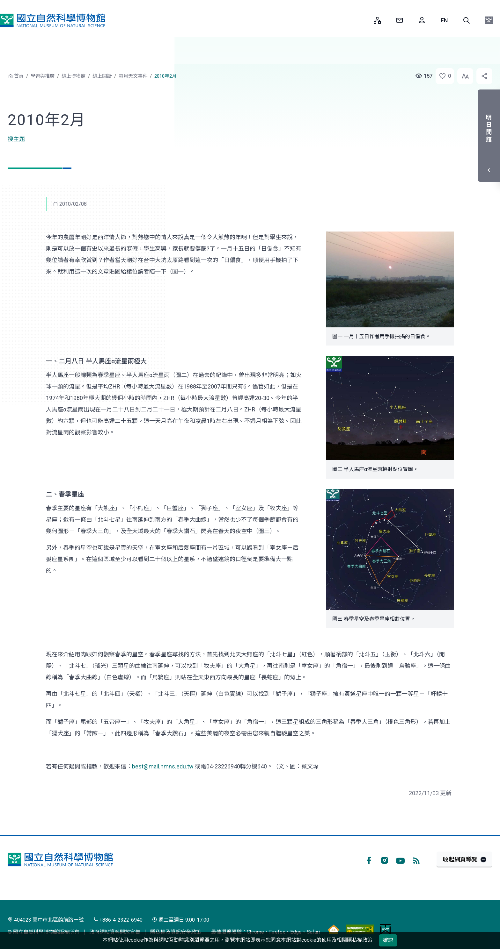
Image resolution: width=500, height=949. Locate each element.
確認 (388, 940)
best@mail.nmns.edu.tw (163, 766)
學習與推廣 (43, 76)
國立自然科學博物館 (52, 20)
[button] (466, 20)
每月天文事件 (133, 76)
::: (364, 20)
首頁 (19, 76)
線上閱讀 (102, 76)
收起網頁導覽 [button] (460, 859)
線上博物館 (73, 76)
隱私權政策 (359, 940)
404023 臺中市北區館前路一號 (46, 920)
